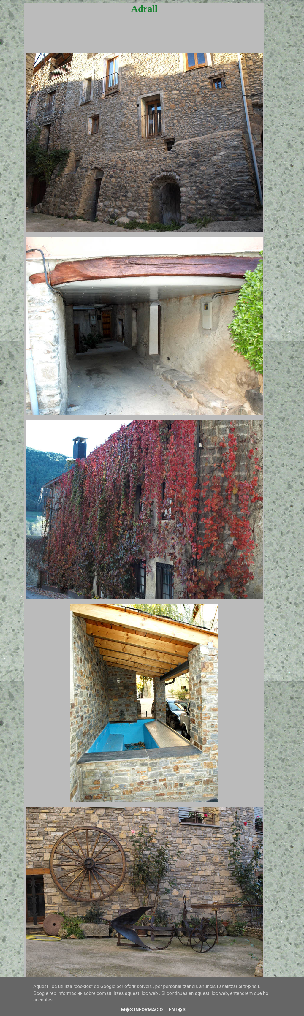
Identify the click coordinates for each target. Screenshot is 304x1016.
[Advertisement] (144, 39)
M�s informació (142, 1009)
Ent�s (177, 1009)
